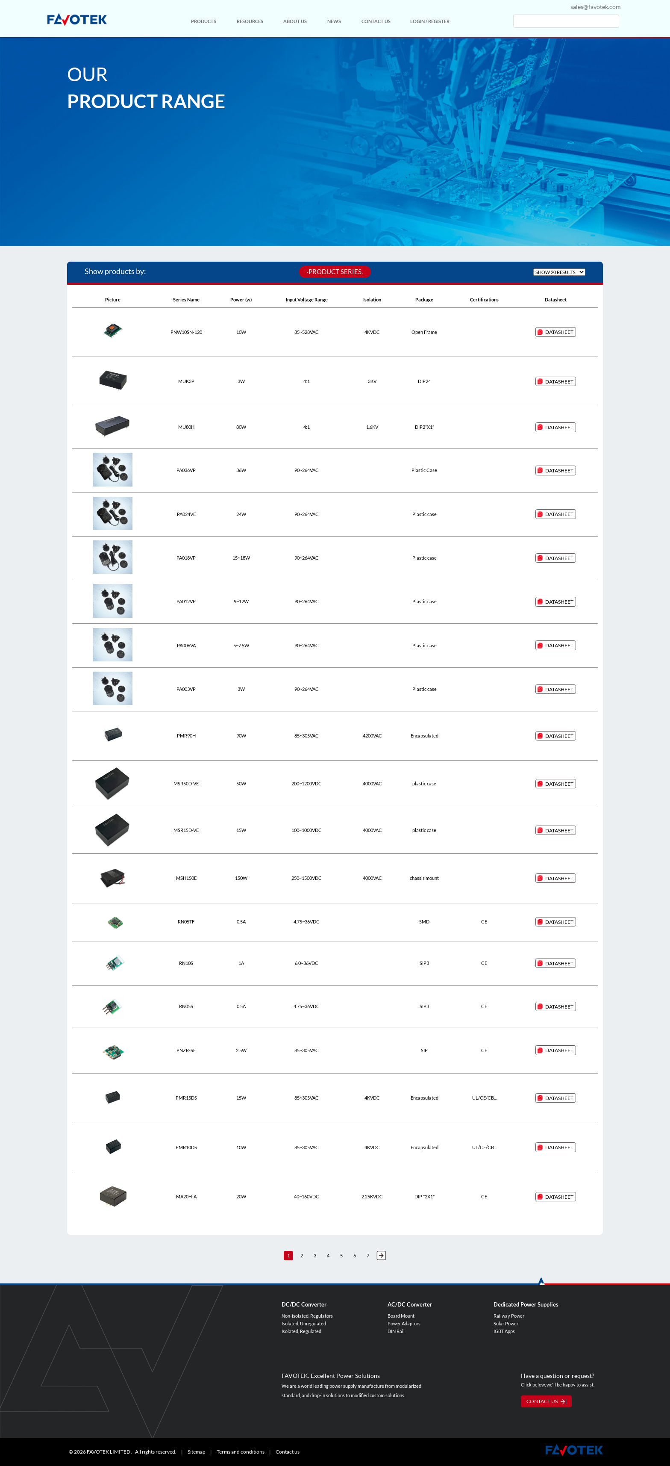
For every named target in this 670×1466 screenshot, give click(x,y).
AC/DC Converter (410, 1304)
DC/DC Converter (304, 1304)
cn (540, 7)
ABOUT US (295, 21)
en (559, 7)
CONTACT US (376, 21)
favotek (77, 19)
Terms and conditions (240, 1451)
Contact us (288, 1451)
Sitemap (197, 1451)
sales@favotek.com (595, 6)
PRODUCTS (203, 21)
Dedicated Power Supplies (526, 1304)
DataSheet (559, 332)
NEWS (334, 21)
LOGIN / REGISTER (430, 21)
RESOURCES (250, 21)
